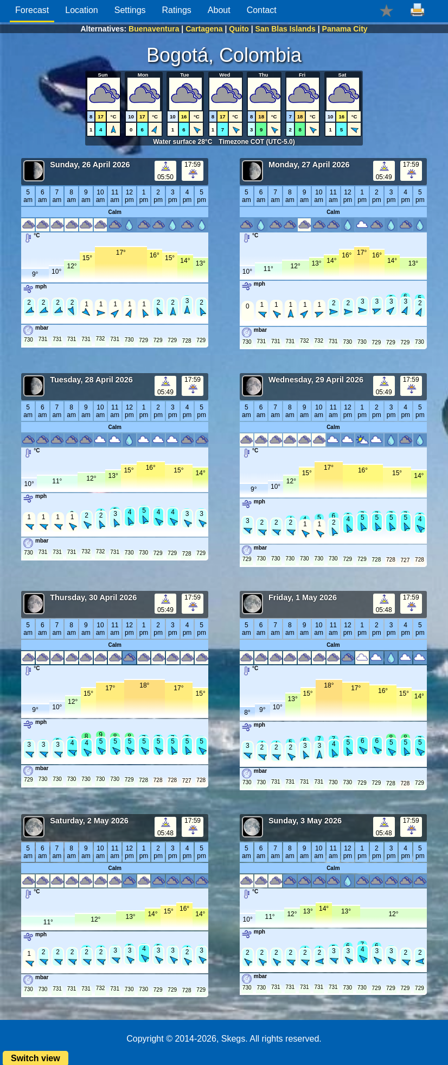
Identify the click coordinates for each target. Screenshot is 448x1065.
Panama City (345, 28)
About (219, 10)
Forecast (32, 10)
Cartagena (203, 28)
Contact (262, 10)
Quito (239, 28)
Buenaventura (154, 28)
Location (81, 10)
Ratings (176, 10)
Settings (130, 10)
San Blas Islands (285, 28)
